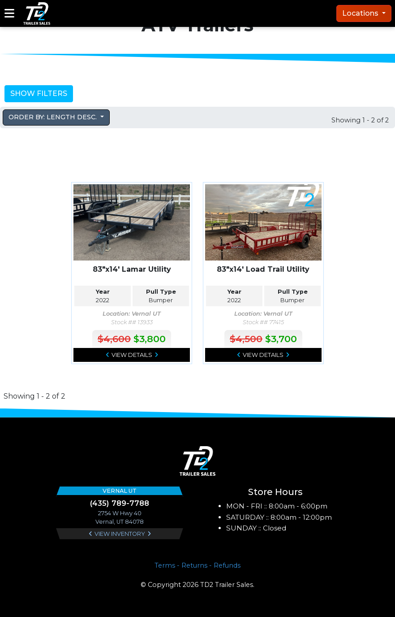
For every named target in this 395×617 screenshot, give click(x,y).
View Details (132, 355)
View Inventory (119, 533)
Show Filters (38, 93)
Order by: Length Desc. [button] (54, 117)
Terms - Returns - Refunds (197, 565)
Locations (361, 13)
